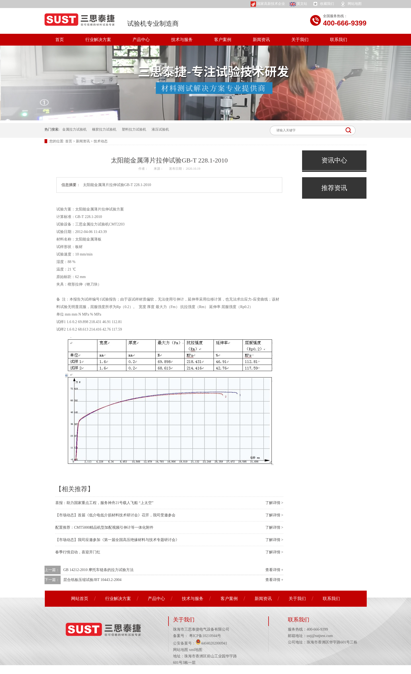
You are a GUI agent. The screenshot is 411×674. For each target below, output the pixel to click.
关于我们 (300, 39)
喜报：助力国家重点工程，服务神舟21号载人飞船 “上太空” (104, 503)
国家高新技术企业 (268, 4)
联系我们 (338, 39)
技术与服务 (182, 39)
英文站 (298, 4)
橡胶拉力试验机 (104, 129)
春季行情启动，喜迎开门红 (77, 552)
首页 (59, 39)
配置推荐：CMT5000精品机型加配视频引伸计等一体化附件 (104, 527)
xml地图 (196, 650)
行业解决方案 (98, 39)
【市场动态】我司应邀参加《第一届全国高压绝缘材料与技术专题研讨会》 (117, 540)
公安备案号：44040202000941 (200, 643)
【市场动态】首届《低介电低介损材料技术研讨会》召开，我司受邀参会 (115, 515)
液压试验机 (160, 129)
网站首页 (79, 598)
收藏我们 (323, 4)
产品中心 (141, 39)
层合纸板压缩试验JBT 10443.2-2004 (92, 580)
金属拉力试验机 (74, 129)
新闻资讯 (261, 39)
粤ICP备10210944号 (204, 636)
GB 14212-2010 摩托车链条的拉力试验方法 (98, 570)
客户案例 (222, 39)
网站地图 (351, 4)
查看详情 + (274, 570)
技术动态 (101, 141)
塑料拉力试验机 (134, 129)
